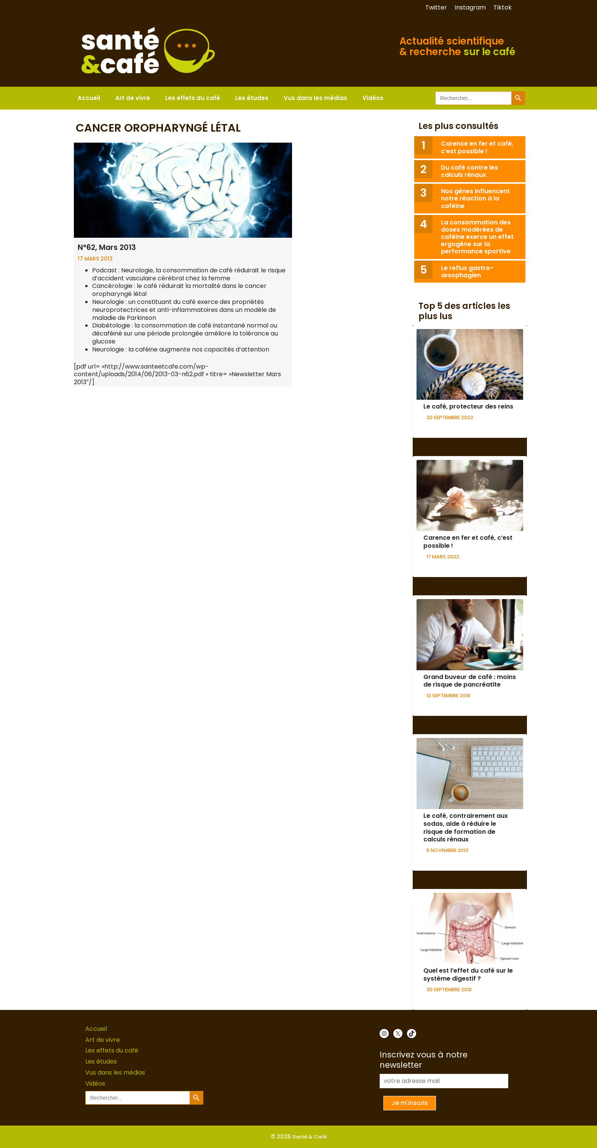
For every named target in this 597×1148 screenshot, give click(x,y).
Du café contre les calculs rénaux (469, 171)
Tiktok (502, 7)
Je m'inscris (409, 1103)
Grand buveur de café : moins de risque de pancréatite (469, 681)
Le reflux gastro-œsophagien (467, 272)
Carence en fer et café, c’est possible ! (477, 147)
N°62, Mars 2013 (107, 247)
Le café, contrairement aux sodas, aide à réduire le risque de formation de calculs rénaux (465, 827)
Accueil (89, 98)
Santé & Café (309, 1136)
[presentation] (470, 364)
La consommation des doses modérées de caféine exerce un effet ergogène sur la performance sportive (477, 237)
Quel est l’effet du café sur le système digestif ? (468, 974)
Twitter (436, 7)
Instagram (470, 7)
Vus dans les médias (315, 98)
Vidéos (372, 98)
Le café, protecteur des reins (468, 406)
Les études (251, 98)
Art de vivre (132, 98)
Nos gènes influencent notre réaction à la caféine (475, 198)
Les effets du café (192, 98)
